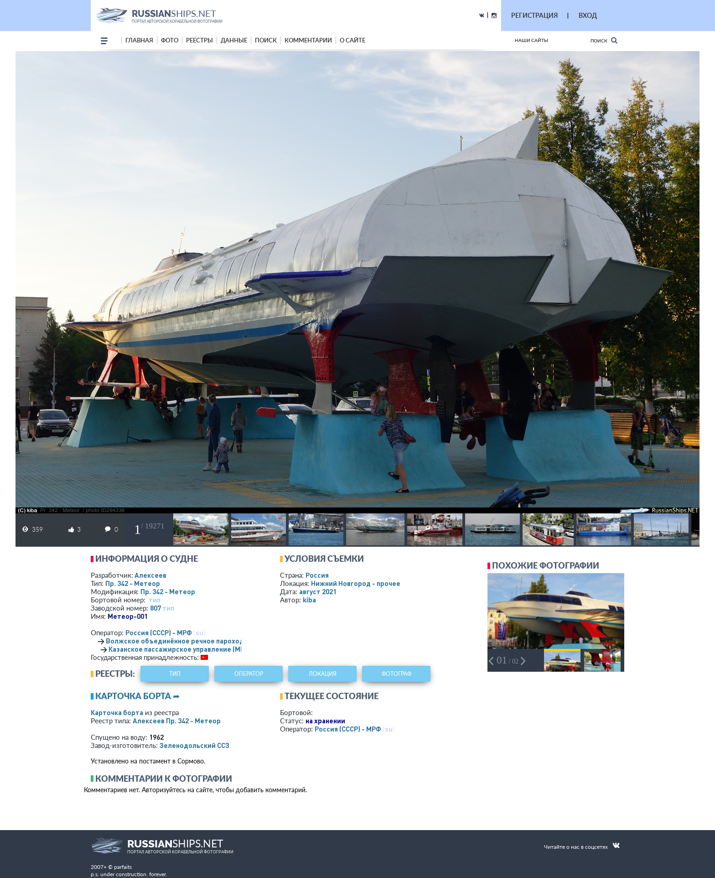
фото (169, 40)
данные (234, 40)
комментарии (308, 40)
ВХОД (588, 15)
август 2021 (318, 591)
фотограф (396, 673)
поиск (266, 40)
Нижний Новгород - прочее (355, 583)
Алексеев (150, 575)
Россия (317, 575)
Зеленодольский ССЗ (194, 745)
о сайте (352, 40)
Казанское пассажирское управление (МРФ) (180, 649)
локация (323, 673)
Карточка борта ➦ (137, 696)
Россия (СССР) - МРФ (158, 632)
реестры (199, 40)
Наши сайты (531, 40)
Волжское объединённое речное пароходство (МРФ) (193, 641)
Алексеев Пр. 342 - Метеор (177, 720)
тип (155, 600)
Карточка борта (117, 712)
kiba (309, 600)
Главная (139, 40)
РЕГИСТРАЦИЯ (534, 15)
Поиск (604, 40)
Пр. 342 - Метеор (132, 583)
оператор (248, 673)
